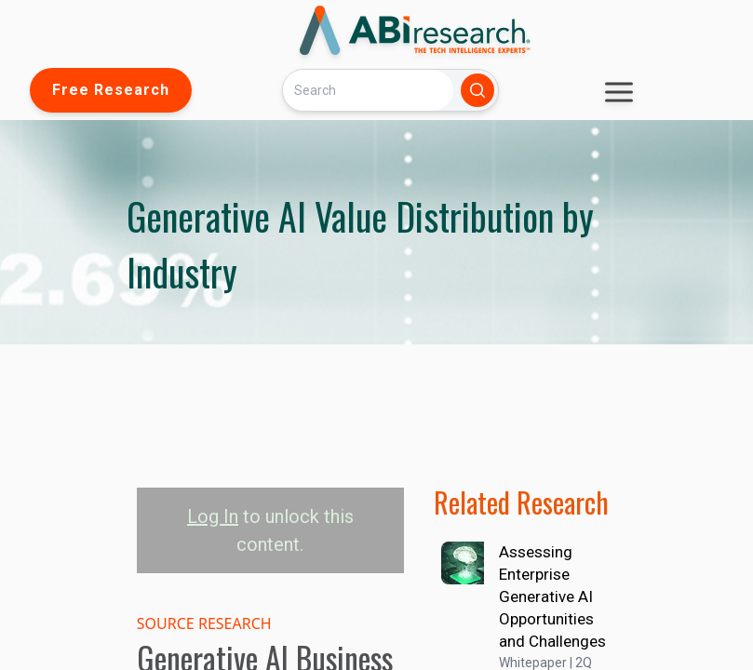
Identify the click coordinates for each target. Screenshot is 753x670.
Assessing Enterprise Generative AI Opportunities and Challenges (552, 596)
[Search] (367, 90)
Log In (212, 516)
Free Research (110, 90)
